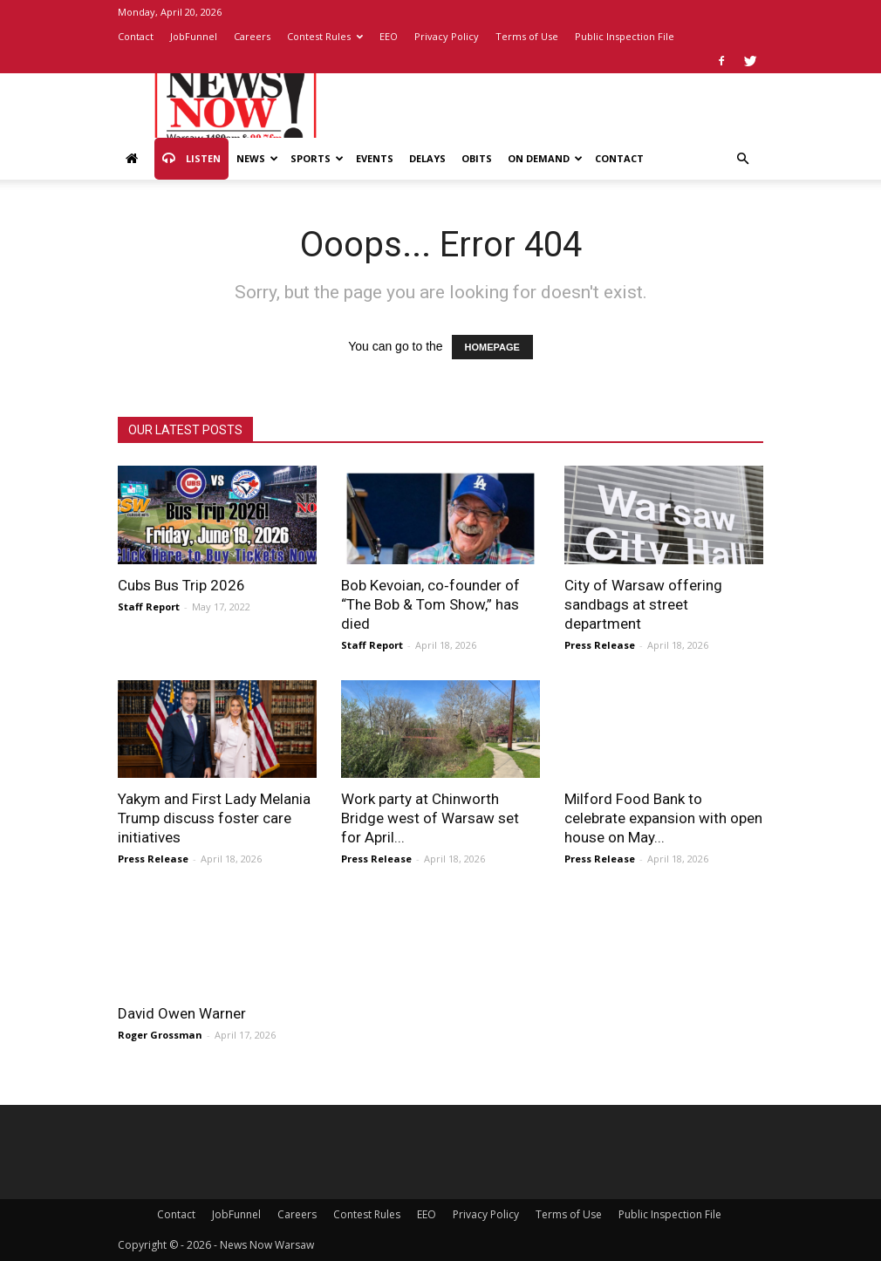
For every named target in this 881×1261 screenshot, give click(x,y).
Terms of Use (526, 36)
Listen (191, 159)
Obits (476, 158)
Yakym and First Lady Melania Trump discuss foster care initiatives (214, 818)
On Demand (545, 158)
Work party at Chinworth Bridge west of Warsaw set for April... (430, 818)
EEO (388, 36)
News (257, 158)
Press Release (599, 644)
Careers (252, 36)
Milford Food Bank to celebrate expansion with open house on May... (663, 818)
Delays (427, 158)
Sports (317, 158)
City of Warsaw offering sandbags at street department (643, 604)
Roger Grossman (160, 1034)
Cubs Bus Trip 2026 (181, 585)
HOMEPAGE (492, 347)
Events (374, 158)
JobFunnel (193, 36)
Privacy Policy (446, 36)
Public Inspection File (624, 36)
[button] (742, 159)
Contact (136, 36)
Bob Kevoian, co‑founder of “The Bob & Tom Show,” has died (430, 604)
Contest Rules (325, 36)
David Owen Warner (182, 1013)
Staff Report (149, 606)
